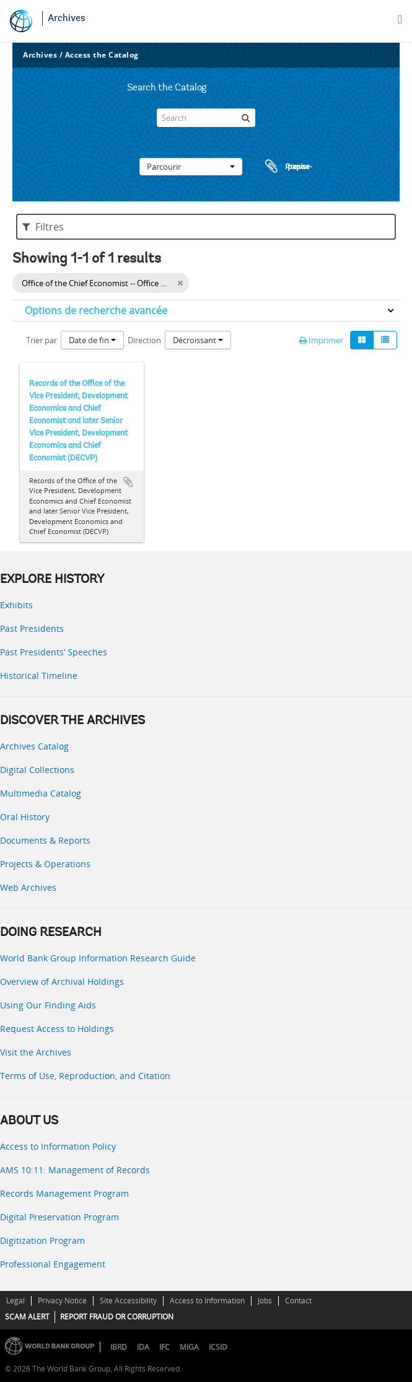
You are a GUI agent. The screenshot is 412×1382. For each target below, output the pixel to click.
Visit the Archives (35, 1052)
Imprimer (321, 340)
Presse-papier (287, 166)
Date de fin (92, 340)
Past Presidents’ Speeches (53, 652)
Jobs (265, 1300)
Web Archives (28, 887)
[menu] (400, 19)
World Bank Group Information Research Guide (98, 958)
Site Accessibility (128, 1300)
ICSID (218, 1347)
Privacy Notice (62, 1300)
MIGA (189, 1347)
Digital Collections (37, 770)
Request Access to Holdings (57, 1028)
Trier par (41, 340)
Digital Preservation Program (59, 1217)
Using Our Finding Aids (48, 1005)
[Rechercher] (246, 117)
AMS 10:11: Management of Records (75, 1170)
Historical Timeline (38, 675)
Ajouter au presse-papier (128, 482)
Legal (15, 1300)
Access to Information (207, 1300)
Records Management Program (64, 1193)
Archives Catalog (34, 746)
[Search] (206, 117)
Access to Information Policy (58, 1146)
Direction (144, 340)
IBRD (118, 1347)
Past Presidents (32, 628)
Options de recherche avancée (96, 310)
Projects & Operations (45, 864)
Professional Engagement (52, 1264)
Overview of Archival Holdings (62, 981)
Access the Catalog (102, 55)
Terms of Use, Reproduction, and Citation (85, 1076)
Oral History (25, 817)
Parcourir (191, 166)
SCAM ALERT (27, 1316)
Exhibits (16, 605)
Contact (298, 1300)
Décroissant (198, 340)
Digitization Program (42, 1240)
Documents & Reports (45, 840)
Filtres (43, 227)
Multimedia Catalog (40, 793)
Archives (66, 19)
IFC (164, 1347)
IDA (143, 1347)
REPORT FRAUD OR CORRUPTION (116, 1316)
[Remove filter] (180, 283)
